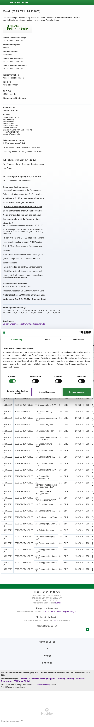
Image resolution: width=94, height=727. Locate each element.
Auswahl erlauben (47, 392)
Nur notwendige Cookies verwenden (17, 392)
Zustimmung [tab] (16, 340)
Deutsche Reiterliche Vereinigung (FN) (37, 679)
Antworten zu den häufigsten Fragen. (61, 612)
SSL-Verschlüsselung (40, 685)
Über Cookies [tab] (78, 340)
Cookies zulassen (76, 392)
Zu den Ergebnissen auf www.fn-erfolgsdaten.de (24, 324)
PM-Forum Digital (22, 681)
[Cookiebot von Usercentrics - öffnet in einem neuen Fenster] (80, 332)
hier (54, 620)
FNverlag (61, 679)
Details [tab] (47, 340)
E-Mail (58, 603)
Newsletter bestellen (47, 626)
